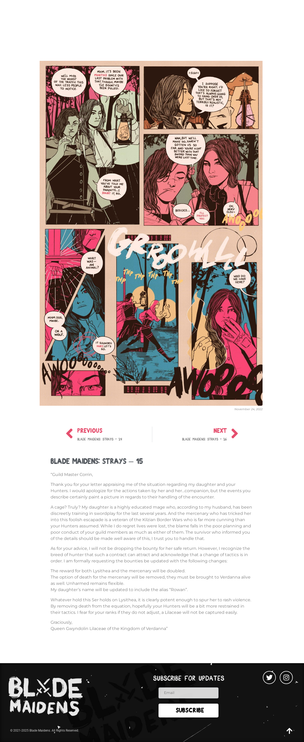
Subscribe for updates (188, 678)
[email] (188, 692)
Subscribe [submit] (190, 711)
